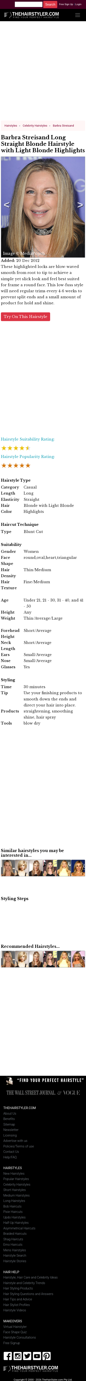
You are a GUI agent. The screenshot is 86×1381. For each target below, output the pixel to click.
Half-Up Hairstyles (16, 1223)
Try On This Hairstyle (25, 316)
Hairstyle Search (14, 1255)
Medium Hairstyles (16, 1195)
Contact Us (11, 1151)
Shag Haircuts (13, 1239)
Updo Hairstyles (14, 1217)
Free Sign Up (66, 4)
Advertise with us (15, 1141)
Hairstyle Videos (14, 1310)
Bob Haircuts (12, 1206)
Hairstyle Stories (14, 1261)
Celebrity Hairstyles (16, 1184)
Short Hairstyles (14, 1190)
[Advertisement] (43, 73)
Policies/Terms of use (18, 1146)
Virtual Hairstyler (15, 1327)
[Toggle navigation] (78, 15)
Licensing (10, 1135)
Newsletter (10, 1130)
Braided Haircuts (15, 1234)
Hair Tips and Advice (17, 1299)
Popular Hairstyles (16, 1179)
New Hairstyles (14, 1173)
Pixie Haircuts (13, 1212)
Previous (6, 207)
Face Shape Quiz (15, 1332)
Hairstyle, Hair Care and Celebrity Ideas (30, 1277)
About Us (9, 1113)
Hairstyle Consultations (19, 1337)
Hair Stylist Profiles (16, 1305)
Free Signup (11, 1343)
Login (78, 4)
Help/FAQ (10, 1157)
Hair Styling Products (18, 1288)
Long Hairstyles (14, 1201)
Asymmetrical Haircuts (19, 1228)
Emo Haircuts (13, 1245)
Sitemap (9, 1124)
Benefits (9, 1119)
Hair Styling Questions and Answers (28, 1294)
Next (79, 207)
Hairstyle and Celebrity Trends (24, 1283)
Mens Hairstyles (14, 1250)
